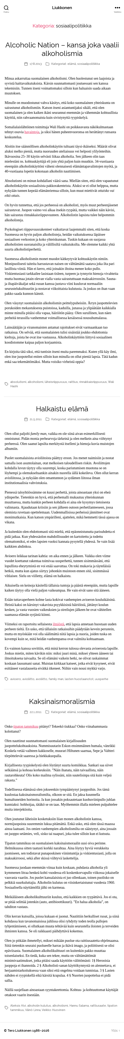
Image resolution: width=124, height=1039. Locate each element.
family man (56, 679)
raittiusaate (98, 1005)
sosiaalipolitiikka (88, 64)
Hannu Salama (79, 1005)
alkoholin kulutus (39, 1005)
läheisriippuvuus (56, 382)
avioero (15, 679)
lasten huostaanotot (79, 679)
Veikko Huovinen (53, 1010)
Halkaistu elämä (62, 409)
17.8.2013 (36, 64)
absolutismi (18, 382)
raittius (73, 382)
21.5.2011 (36, 419)
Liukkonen (62, 8)
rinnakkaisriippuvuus (93, 382)
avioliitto (28, 679)
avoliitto (41, 679)
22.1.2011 (36, 712)
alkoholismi (35, 382)
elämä (71, 64)
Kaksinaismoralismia (62, 701)
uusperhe (101, 679)
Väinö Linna (33, 1010)
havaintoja (32, 132)
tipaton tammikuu (26, 726)
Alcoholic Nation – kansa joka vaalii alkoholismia (62, 49)
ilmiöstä (58, 624)
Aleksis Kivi (18, 1005)
